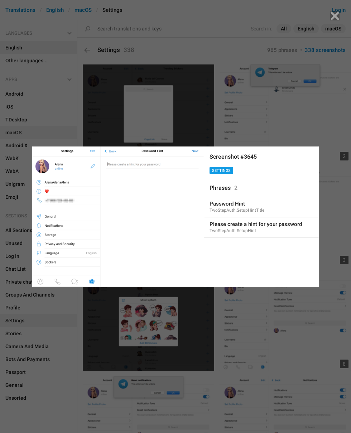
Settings (221, 170)
